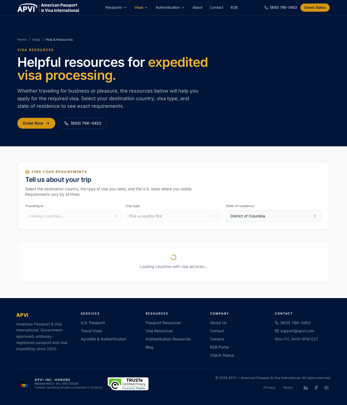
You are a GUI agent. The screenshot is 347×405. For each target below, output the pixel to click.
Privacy (269, 387)
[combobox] (73, 216)
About (197, 7)
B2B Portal (219, 347)
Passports (116, 7)
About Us (218, 322)
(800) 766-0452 (82, 123)
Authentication (170, 7)
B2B (234, 7)
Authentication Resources (168, 339)
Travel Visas (91, 330)
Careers (217, 339)
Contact (216, 7)
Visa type (133, 206)
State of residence (240, 206)
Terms (288, 387)
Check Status (315, 7)
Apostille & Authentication (103, 339)
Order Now (36, 123)
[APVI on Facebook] (316, 387)
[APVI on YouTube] (326, 387)
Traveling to (34, 206)
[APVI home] (48, 7)
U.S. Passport (93, 322)
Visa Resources (159, 330)
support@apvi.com (294, 330)
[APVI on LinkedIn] (305, 387)
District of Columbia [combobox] (273, 216)
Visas (141, 7)
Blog (149, 347)
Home (22, 39)
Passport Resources (163, 322)
